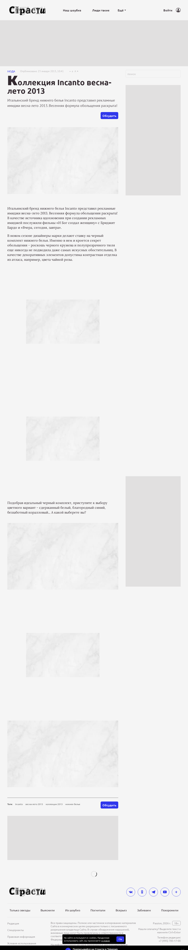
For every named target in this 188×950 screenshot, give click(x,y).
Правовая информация (21, 936)
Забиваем (144, 910)
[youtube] (164, 892)
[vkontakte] (130, 892)
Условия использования (21, 943)
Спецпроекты (15, 930)
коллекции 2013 (54, 804)
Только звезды (20, 910)
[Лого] (27, 10)
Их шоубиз (72, 910)
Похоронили (169, 910)
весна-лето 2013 (34, 804)
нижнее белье (72, 804)
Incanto (19, 804)
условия (105, 940)
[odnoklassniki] (142, 892)
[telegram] (153, 892)
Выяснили (48, 910)
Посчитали (98, 910)
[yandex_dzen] (176, 892)
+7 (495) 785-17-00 (170, 940)
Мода (11, 71)
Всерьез (121, 910)
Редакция (13, 923)
